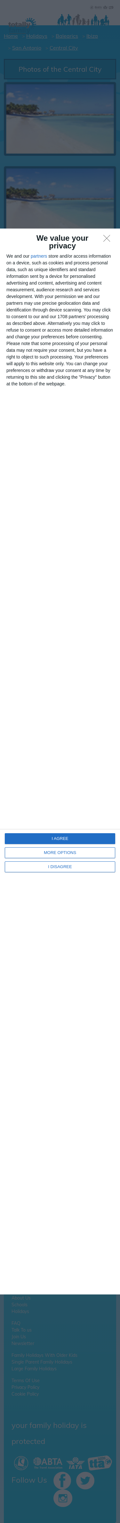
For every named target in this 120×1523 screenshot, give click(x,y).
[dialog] (60, 762)
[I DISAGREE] (108, 240)
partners (39, 256)
